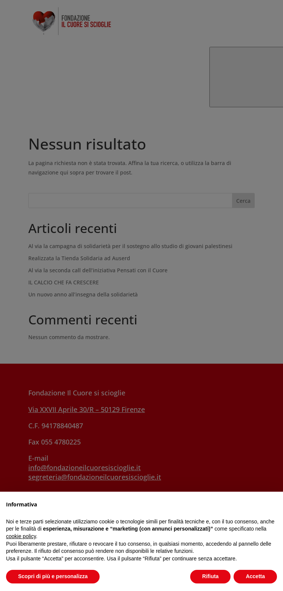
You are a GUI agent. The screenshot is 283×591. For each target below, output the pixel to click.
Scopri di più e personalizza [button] (53, 576)
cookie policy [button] (21, 536)
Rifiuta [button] (210, 576)
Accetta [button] (255, 576)
